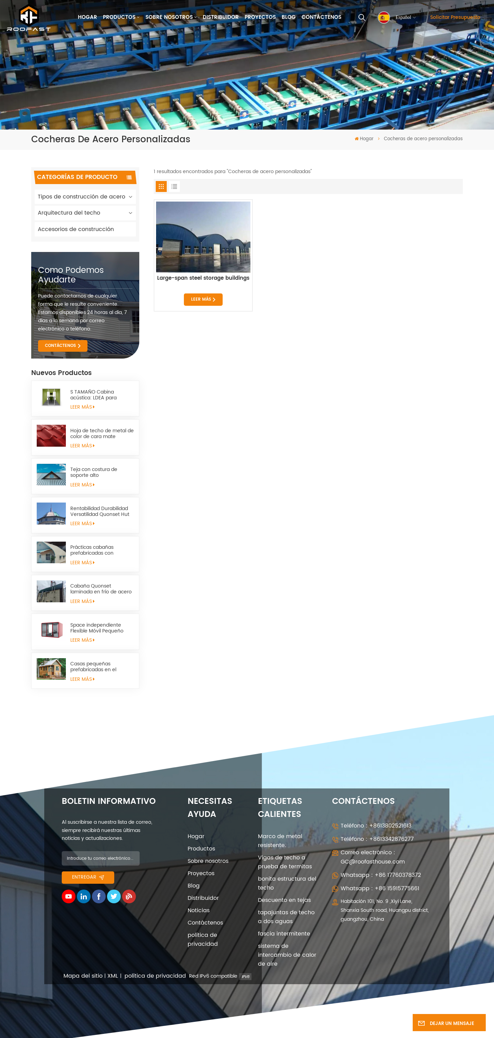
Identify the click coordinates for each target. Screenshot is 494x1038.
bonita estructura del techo (287, 883)
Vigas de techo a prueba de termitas (285, 862)
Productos (119, 17)
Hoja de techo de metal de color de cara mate (102, 433)
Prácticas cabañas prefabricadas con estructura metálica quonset (93, 550)
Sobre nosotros (169, 17)
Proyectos (260, 17)
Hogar (87, 17)
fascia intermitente (284, 933)
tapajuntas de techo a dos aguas (286, 917)
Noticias (199, 910)
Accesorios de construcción (76, 229)
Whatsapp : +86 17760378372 (381, 875)
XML (112, 976)
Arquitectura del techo (69, 212)
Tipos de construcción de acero (81, 196)
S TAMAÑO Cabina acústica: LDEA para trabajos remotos (93, 395)
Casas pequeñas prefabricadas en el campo (93, 667)
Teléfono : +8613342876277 (377, 839)
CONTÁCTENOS (60, 345)
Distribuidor (221, 17)
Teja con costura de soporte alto (93, 472)
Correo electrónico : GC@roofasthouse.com (373, 857)
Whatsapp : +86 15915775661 (380, 888)
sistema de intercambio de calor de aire (287, 955)
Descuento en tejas (284, 900)
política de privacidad (203, 940)
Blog (289, 17)
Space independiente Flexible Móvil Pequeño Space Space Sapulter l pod (97, 628)
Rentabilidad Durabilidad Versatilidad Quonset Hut (99, 511)
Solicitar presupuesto (455, 17)
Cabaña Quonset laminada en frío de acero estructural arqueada (101, 589)
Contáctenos (321, 17)
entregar (88, 877)
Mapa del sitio (83, 976)
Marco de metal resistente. (280, 841)
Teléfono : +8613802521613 (376, 825)
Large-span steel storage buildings (203, 278)
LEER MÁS (82, 407)
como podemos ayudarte (71, 275)
